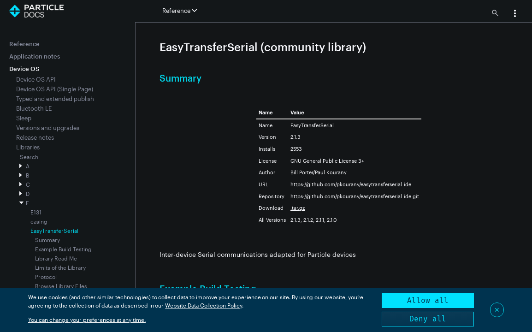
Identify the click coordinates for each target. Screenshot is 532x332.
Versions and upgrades (47, 127)
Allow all (428, 300)
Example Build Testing (63, 249)
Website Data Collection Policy (203, 305)
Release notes (35, 137)
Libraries (28, 147)
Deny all (427, 318)
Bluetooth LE (34, 108)
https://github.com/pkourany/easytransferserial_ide (350, 184)
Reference (24, 43)
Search (29, 157)
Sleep (23, 118)
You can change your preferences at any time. (87, 319)
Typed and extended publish (55, 98)
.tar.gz (297, 208)
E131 (35, 212)
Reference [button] (179, 10)
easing (38, 221)
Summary (47, 240)
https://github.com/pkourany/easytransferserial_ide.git (354, 196)
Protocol (46, 276)
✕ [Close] (497, 309)
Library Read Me (56, 258)
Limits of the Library (60, 267)
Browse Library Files (61, 286)
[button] (514, 14)
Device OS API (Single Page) (54, 89)
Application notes (34, 56)
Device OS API (36, 79)
